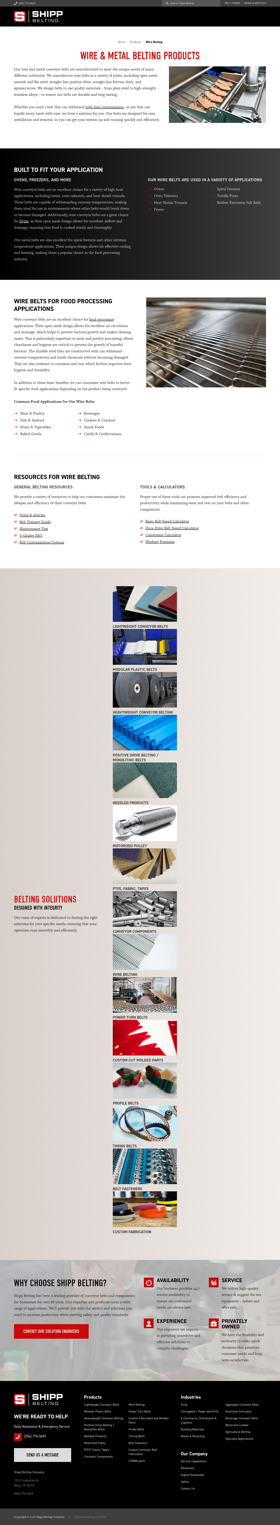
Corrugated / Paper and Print (199, 1411)
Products (93, 1397)
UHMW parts (137, 1461)
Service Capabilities (193, 1461)
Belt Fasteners (138, 1443)
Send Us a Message (42, 1455)
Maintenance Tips (33, 528)
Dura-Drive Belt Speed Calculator (172, 528)
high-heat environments (105, 107)
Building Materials (192, 1429)
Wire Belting (136, 1405)
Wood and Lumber (237, 1425)
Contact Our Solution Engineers (51, 1331)
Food (184, 1405)
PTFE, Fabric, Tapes (96, 1450)
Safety (185, 1482)
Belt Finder (232, 3)
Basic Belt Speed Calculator (167, 521)
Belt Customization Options (41, 542)
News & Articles (255, 3)
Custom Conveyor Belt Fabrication (143, 1452)
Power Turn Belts (140, 1411)
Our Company (194, 1454)
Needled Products (95, 1436)
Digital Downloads (192, 1475)
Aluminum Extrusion (238, 1411)
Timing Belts (137, 1436)
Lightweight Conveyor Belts (101, 1405)
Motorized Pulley (94, 1443)
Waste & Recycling (193, 1436)
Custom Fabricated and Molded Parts (148, 1420)
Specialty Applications (239, 1439)
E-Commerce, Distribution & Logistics (199, 1420)
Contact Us (188, 1488)
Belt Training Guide (35, 521)
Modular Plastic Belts (97, 1411)
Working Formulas (160, 541)
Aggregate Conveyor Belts (242, 1405)
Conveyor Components (98, 1457)
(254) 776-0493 (24, 3)
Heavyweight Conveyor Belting (103, 1418)
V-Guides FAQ (30, 535)
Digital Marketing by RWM (90, 1517)
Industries (191, 1397)
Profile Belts (136, 1429)
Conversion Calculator (163, 534)
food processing (101, 319)
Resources (187, 1468)
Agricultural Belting (237, 1432)
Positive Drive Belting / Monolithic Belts (99, 1427)
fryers (23, 221)
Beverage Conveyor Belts (241, 1418)
